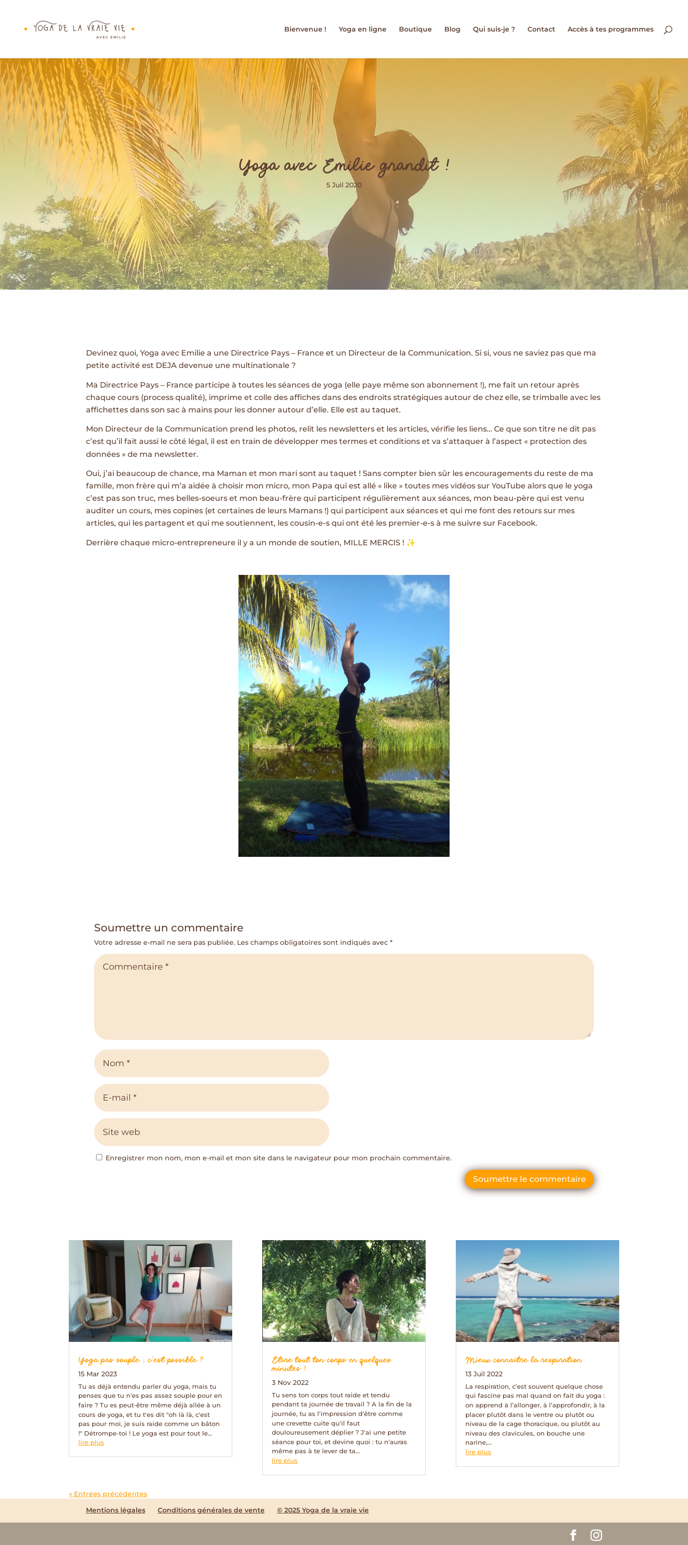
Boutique (415, 29)
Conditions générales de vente (211, 1510)
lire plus (91, 1442)
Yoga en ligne (363, 29)
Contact (541, 29)
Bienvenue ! (305, 29)
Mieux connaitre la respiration (523, 1360)
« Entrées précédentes (108, 1494)
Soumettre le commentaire (529, 1179)
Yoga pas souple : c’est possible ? (141, 1360)
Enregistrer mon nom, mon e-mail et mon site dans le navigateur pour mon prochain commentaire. (279, 1158)
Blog (452, 29)
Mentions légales (115, 1510)
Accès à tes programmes (611, 29)
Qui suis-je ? (494, 29)
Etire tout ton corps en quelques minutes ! (331, 1364)
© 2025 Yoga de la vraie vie (323, 1510)
